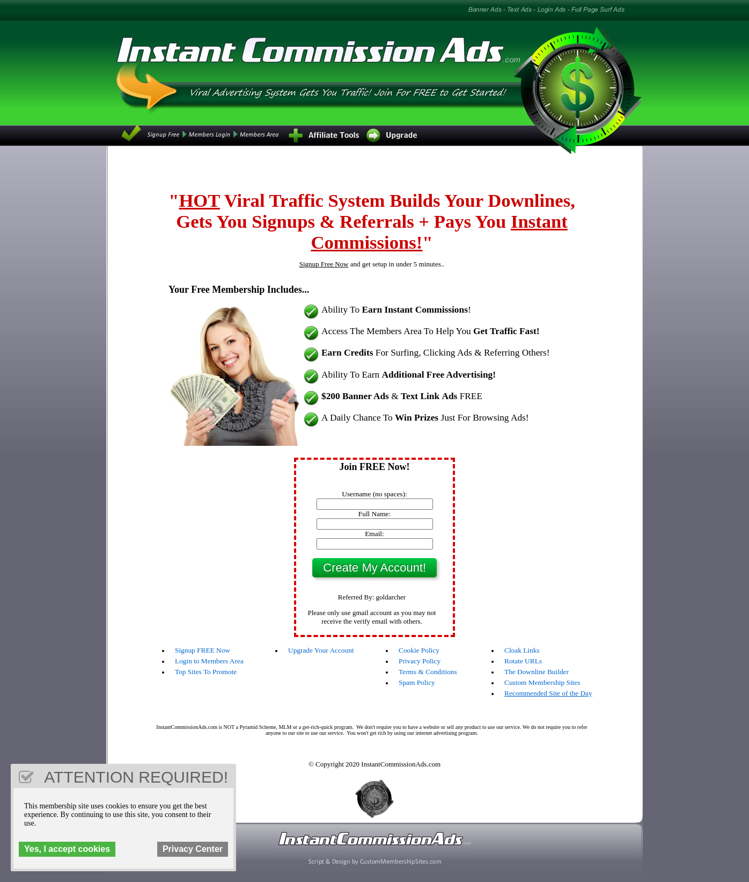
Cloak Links (522, 650)
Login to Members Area (209, 661)
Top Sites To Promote (206, 672)
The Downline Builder (536, 672)
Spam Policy (417, 682)
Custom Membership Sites (542, 682)
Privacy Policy (419, 661)
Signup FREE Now (202, 650)
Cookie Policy (419, 650)
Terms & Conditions (428, 672)
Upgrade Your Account (321, 650)
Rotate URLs (523, 661)
